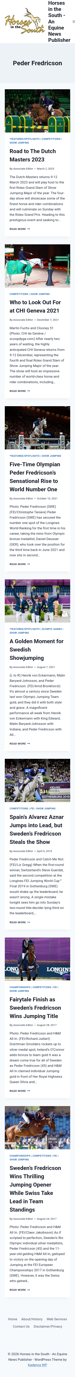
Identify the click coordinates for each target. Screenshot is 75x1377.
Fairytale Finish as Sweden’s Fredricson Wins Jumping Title (35, 1007)
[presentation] (37, 110)
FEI (32, 808)
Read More (20, 228)
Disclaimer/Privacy (48, 1326)
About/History (31, 1319)
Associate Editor (23, 168)
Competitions (51, 139)
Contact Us (21, 1326)
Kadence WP (37, 1365)
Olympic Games (52, 629)
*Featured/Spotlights (25, 139)
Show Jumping (19, 142)
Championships (20, 987)
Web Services (57, 1319)
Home (12, 1319)
